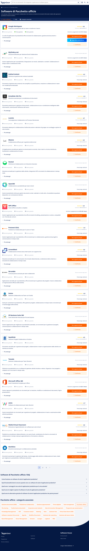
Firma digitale (57, 504)
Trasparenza (4, 539)
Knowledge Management (9, 511)
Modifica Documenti (35, 515)
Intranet (32, 518)
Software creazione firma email (10, 515)
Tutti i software (6, 19)
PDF (20, 511)
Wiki (54, 518)
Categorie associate (25, 19)
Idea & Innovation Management (54, 508)
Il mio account (63, 535)
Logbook (47, 518)
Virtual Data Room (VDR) (66, 511)
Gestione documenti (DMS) (9, 504)
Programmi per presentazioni (74, 508)
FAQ (15, 19)
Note (45, 511)
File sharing (5, 508)
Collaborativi (6, 7)
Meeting (38, 511)
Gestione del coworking (50, 515)
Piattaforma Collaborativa (27, 504)
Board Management (7, 518)
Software (33, 538)
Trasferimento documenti (18, 508)
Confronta (78, 44)
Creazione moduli (29, 511)
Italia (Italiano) (69, 546)
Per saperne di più (77, 36)
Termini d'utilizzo (5, 542)
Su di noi (33, 536)
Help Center (63, 538)
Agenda (24, 515)
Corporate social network (35, 508)
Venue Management (21, 518)
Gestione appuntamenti (43, 504)
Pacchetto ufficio (81, 504)
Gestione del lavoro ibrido (66, 515)
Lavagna (39, 518)
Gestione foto (53, 511)
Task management (69, 504)
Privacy (2, 536)
